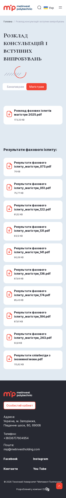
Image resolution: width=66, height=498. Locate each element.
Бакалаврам (15, 86)
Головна (8, 21)
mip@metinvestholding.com (22, 449)
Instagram (40, 459)
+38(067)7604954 (16, 438)
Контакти (11, 469)
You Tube (39, 469)
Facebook (11, 459)
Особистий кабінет (19, 405)
